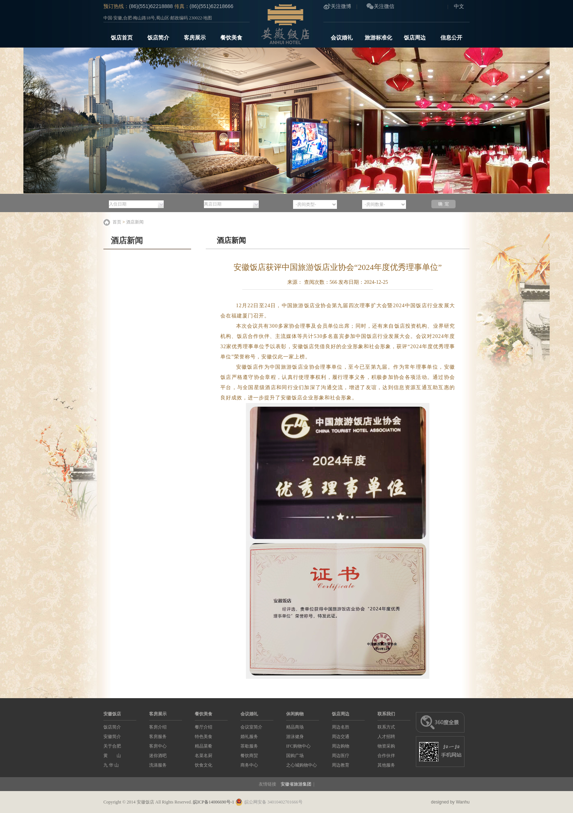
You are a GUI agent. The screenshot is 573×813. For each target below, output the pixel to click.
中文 (459, 6)
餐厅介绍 (203, 727)
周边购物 (340, 746)
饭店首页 (122, 38)
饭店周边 (415, 38)
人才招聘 (386, 736)
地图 (207, 17)
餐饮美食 (231, 38)
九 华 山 (111, 765)
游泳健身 (295, 736)
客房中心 (158, 746)
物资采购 (386, 746)
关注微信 (384, 6)
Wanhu (463, 802)
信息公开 (451, 38)
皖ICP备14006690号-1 (213, 802)
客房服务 (158, 736)
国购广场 (295, 755)
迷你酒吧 (158, 755)
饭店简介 (158, 38)
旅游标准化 (378, 38)
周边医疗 (340, 755)
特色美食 (203, 736)
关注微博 (341, 6)
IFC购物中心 (298, 746)
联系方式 (386, 727)
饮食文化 (203, 765)
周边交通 (340, 736)
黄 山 (112, 755)
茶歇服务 (249, 746)
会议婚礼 (342, 38)
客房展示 (195, 38)
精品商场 (295, 727)
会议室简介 (251, 727)
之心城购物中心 (301, 765)
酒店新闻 (135, 222)
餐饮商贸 (249, 755)
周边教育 (340, 765)
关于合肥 (112, 746)
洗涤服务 (158, 765)
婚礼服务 (249, 736)
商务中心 (249, 765)
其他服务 (386, 765)
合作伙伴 (386, 755)
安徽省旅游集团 (296, 784)
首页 (117, 222)
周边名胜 (340, 727)
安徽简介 (112, 736)
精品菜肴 (203, 746)
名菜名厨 (203, 755)
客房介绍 (158, 727)
